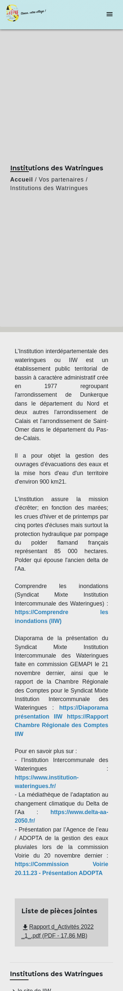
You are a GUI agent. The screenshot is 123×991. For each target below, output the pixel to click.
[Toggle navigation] (109, 15)
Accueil (21, 179)
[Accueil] (29, 14)
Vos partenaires (61, 179)
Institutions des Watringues (49, 188)
